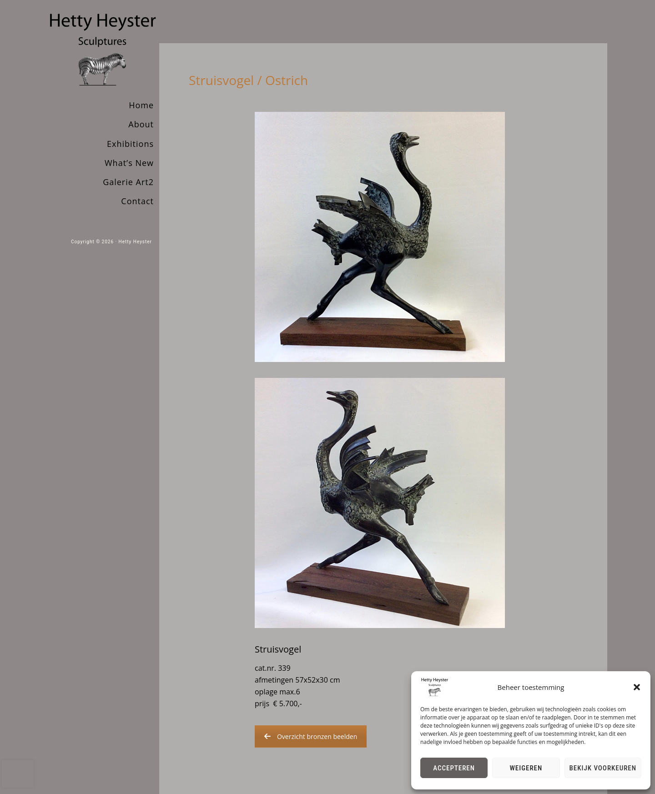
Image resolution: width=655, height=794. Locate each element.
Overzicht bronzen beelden (310, 736)
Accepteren (454, 768)
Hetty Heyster (135, 241)
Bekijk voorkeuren (603, 768)
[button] (636, 687)
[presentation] (18, 774)
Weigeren (526, 768)
